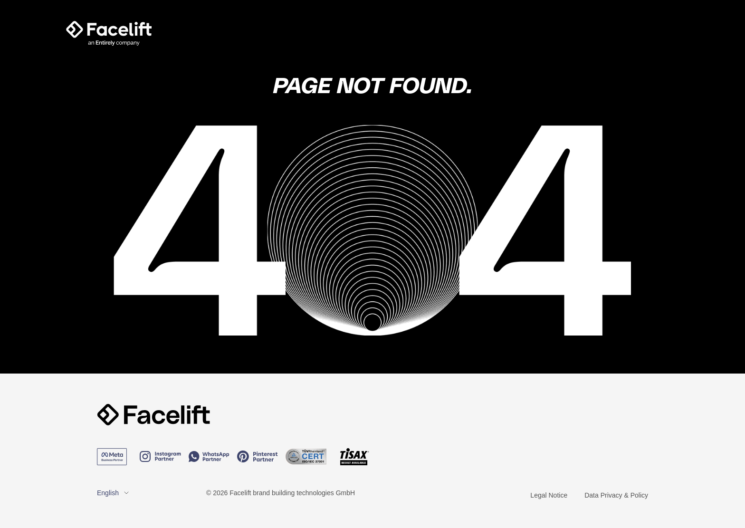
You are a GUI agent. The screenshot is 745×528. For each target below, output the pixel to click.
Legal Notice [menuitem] (548, 495)
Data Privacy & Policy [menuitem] (616, 495)
